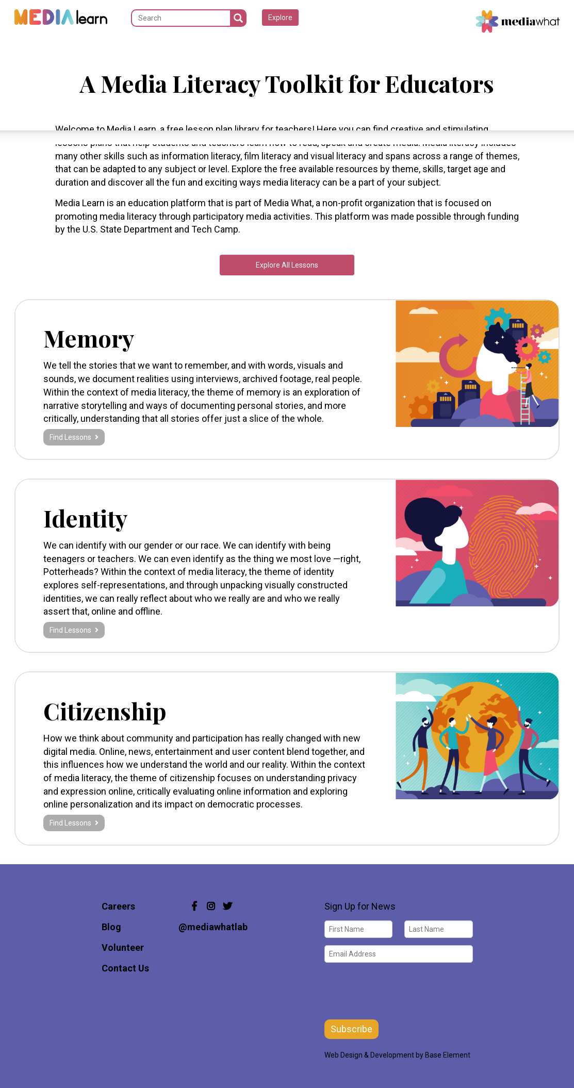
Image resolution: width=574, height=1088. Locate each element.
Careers (118, 906)
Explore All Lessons (287, 265)
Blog (111, 926)
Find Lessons (74, 437)
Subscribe (351, 1029)
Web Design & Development (369, 1055)
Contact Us (125, 968)
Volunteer (123, 947)
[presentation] (402, 990)
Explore (280, 17)
